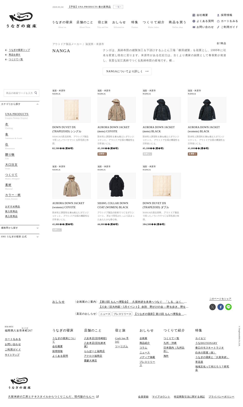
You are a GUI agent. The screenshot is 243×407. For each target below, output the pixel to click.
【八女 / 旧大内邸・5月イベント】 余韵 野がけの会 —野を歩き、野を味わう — (148, 306)
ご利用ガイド (229, 27)
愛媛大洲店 (90, 360)
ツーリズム (121, 346)
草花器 (199, 361)
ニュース (145, 352)
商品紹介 (145, 343)
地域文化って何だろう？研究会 (212, 368)
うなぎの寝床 (63, 330)
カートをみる (229, 21)
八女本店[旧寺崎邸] (95, 338)
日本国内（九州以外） (174, 349)
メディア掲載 (147, 357)
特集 (198, 330)
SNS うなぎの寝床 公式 (14, 236)
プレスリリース (147, 363)
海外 (166, 355)
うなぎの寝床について (64, 340)
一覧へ (118, 7)
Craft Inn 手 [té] (122, 340)
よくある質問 (205, 21)
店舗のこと (93, 330)
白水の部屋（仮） (205, 352)
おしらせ (147, 330)
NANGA (56, 94)
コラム (143, 347)
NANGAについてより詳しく (124, 71)
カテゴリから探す (11, 104)
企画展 (143, 338)
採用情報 (227, 15)
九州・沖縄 (170, 343)
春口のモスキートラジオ (209, 347)
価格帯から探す (9, 228)
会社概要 (202, 15)
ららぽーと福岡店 (94, 351)
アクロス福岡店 (93, 355)
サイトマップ (12, 354)
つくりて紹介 (174, 330)
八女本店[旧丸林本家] (95, 345)
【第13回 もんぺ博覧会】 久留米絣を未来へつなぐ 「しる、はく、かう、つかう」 (151, 301)
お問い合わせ (205, 27)
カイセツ (200, 338)
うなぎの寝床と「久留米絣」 (212, 357)
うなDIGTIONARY (206, 343)
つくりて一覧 (171, 338)
